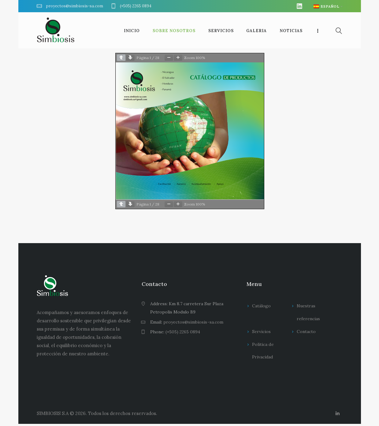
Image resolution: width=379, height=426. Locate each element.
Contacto (306, 331)
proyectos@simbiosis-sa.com (193, 322)
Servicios (261, 331)
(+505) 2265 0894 (182, 332)
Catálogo (261, 306)
